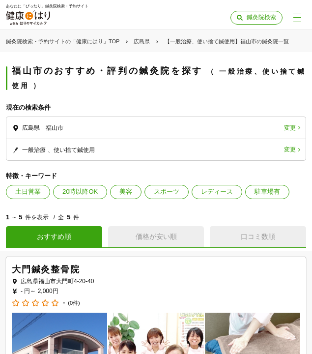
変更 (290, 128)
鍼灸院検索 (261, 17)
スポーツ (166, 191)
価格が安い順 (156, 236)
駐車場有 (267, 191)
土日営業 (28, 191)
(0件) (74, 303)
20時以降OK (80, 191)
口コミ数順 (258, 236)
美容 (125, 191)
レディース (217, 191)
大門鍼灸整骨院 (46, 269)
